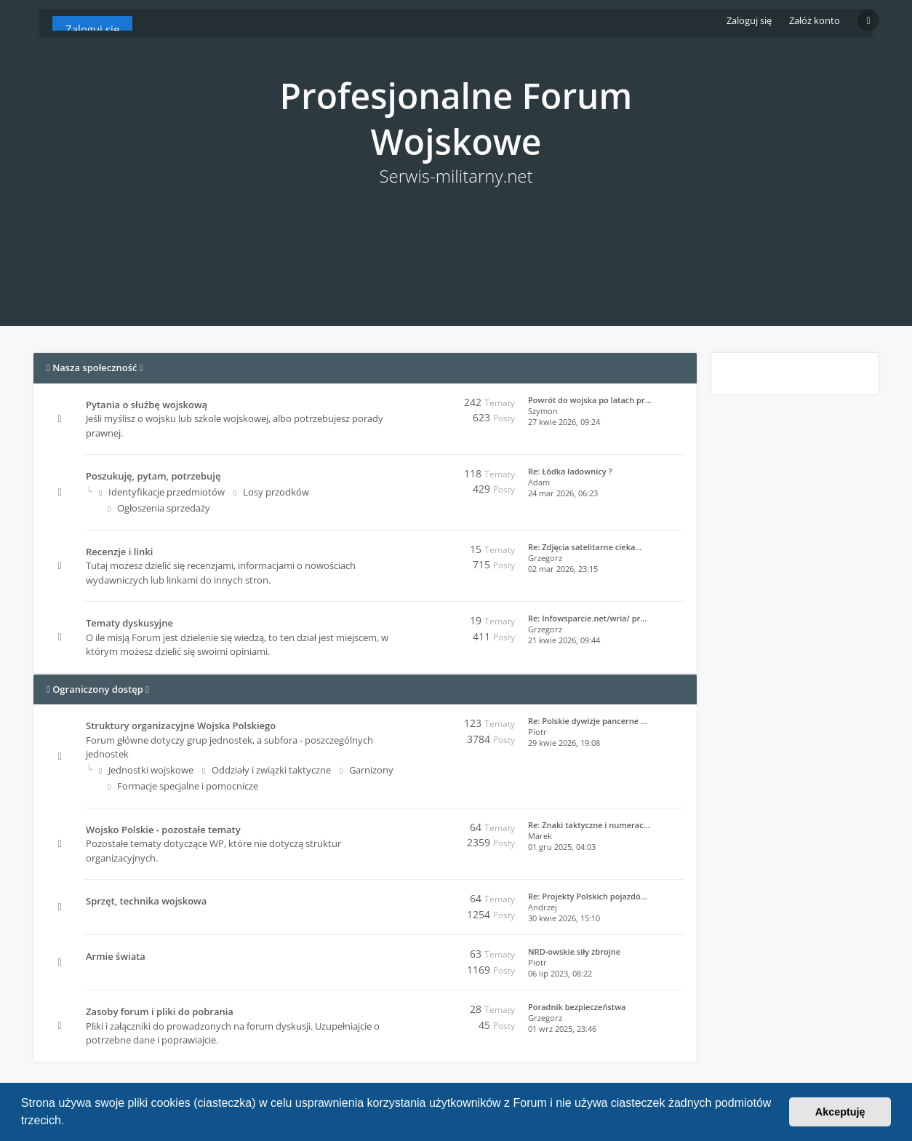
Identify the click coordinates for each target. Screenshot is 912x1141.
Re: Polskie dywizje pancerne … (587, 720)
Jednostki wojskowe (146, 769)
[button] (70, 1122)
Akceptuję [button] (840, 1112)
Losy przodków (271, 491)
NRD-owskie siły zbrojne (574, 951)
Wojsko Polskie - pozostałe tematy (163, 829)
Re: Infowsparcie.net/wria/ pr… (587, 618)
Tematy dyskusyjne (129, 622)
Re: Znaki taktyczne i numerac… (589, 824)
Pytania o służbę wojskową (146, 404)
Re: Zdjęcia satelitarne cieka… (584, 546)
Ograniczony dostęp (97, 689)
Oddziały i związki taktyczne (266, 769)
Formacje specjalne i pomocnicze (183, 785)
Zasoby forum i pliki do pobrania (159, 1011)
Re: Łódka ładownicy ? (570, 471)
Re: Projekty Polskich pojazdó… (587, 896)
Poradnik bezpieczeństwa (576, 1006)
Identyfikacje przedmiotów (162, 491)
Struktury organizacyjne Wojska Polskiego (181, 725)
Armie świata (115, 956)
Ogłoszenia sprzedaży (159, 507)
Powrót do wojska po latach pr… (590, 399)
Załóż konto (814, 20)
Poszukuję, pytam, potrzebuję (153, 475)
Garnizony (366, 769)
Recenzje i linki (119, 551)
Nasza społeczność (94, 367)
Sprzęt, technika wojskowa (146, 900)
